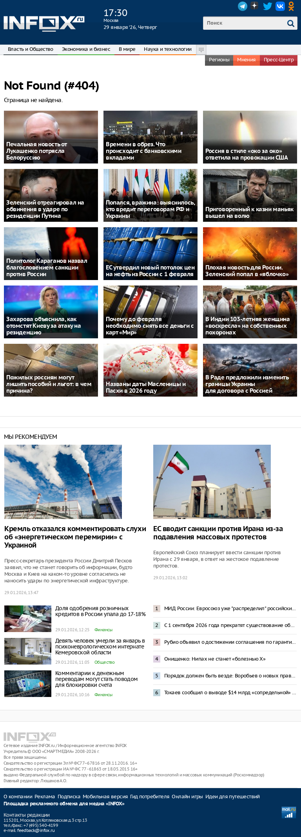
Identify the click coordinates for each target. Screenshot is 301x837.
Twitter (267, 6)
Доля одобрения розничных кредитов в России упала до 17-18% (100, 611)
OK (292, 6)
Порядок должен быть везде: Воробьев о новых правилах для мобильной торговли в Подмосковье (230, 676)
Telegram (242, 6)
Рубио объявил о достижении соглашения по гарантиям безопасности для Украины (230, 642)
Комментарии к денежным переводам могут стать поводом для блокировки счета (96, 679)
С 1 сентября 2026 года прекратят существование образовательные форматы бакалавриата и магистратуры (230, 625)
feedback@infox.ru (35, 830)
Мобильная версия (105, 796)
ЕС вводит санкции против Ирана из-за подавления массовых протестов (218, 533)
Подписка (69, 796)
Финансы (103, 629)
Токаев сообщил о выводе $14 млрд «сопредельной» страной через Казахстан (230, 692)
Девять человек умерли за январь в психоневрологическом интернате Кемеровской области (100, 646)
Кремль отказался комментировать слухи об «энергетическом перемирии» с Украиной (75, 537)
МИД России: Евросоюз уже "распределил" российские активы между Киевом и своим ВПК (230, 608)
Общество (104, 662)
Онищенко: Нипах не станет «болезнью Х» (214, 659)
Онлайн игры (187, 796)
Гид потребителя (149, 796)
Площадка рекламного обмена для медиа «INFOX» (64, 804)
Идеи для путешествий (232, 796)
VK (280, 6)
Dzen (255, 6)
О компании (18, 796)
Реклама (44, 796)
